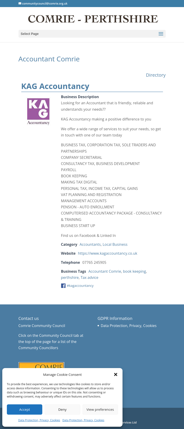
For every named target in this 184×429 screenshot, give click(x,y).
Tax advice (90, 277)
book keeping (134, 271)
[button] (115, 374)
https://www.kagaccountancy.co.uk (107, 253)
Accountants (90, 244)
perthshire (70, 277)
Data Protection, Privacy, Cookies (39, 420)
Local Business (115, 244)
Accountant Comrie (104, 271)
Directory (156, 75)
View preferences (100, 409)
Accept (24, 409)
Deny (62, 409)
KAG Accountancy (55, 86)
